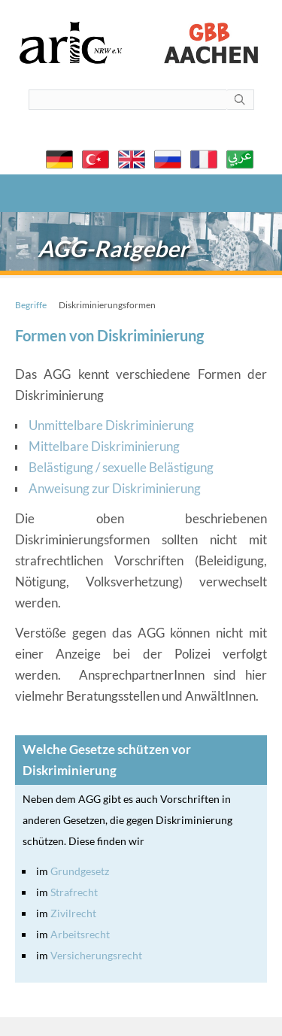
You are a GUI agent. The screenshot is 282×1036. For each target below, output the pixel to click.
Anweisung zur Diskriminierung (115, 488)
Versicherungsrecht (96, 955)
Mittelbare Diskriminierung (104, 446)
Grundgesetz (79, 871)
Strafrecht (74, 892)
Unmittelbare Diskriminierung (111, 425)
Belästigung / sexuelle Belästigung (121, 467)
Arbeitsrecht (80, 934)
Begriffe (31, 304)
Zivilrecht (73, 913)
